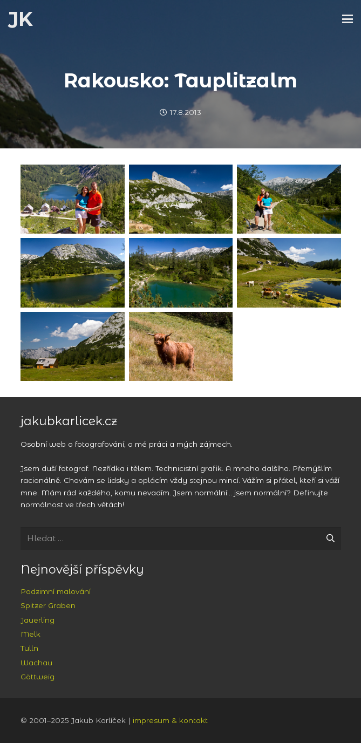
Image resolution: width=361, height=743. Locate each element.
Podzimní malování (56, 591)
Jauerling (38, 620)
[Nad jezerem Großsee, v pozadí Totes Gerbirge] (289, 199)
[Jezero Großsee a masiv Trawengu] (73, 272)
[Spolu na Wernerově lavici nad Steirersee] (73, 199)
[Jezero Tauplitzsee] (289, 272)
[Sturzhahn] (180, 199)
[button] (347, 18)
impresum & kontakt (170, 720)
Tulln (29, 648)
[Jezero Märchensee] (180, 272)
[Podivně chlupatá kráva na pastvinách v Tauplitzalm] (180, 346)
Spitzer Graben (48, 605)
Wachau (36, 662)
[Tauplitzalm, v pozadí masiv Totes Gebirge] (73, 346)
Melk (30, 634)
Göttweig (38, 676)
